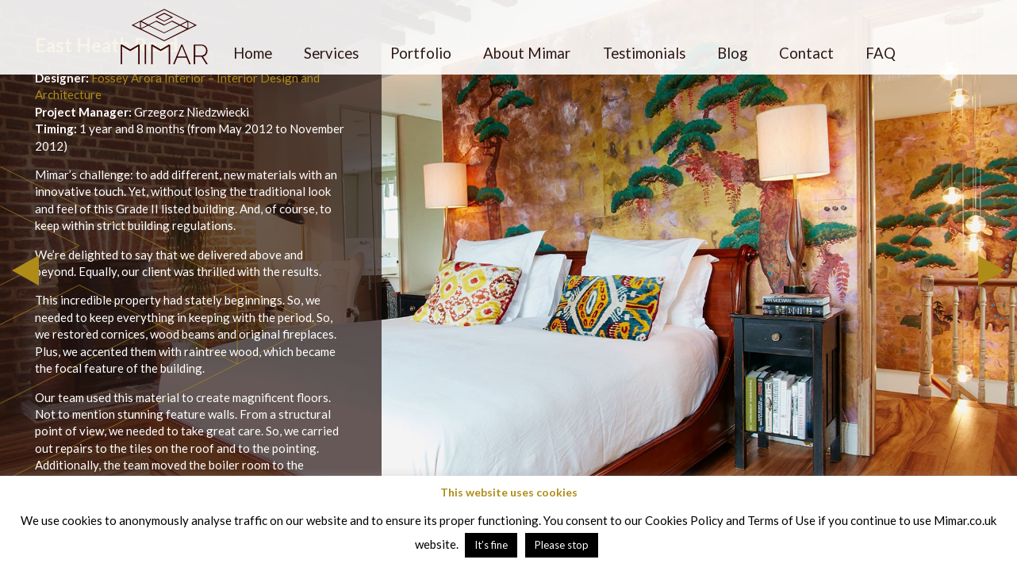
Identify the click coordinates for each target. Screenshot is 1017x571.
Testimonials (644, 53)
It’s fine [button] (491, 544)
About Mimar (526, 53)
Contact (806, 53)
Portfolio (420, 53)
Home (252, 53)
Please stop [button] (562, 544)
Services (331, 53)
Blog (732, 53)
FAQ (880, 53)
